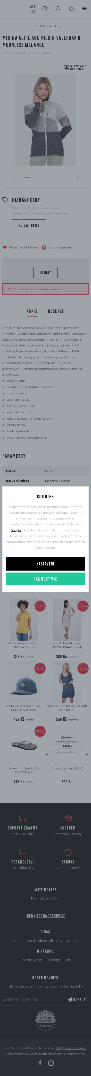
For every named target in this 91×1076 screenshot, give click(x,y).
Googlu (16, 530)
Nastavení (45, 564)
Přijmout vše (46, 579)
